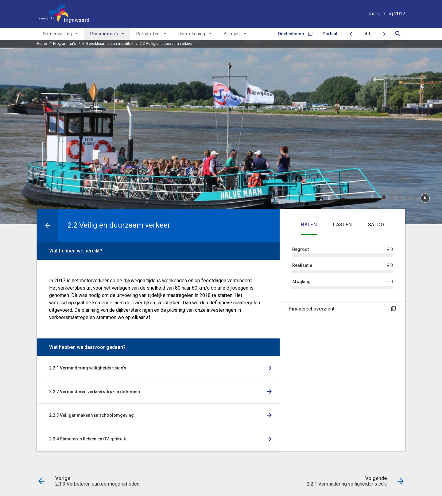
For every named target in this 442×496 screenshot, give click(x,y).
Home (42, 43)
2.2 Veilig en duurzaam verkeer (166, 43)
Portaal (330, 33)
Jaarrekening (191, 33)
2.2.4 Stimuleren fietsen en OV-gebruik (87, 438)
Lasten (342, 225)
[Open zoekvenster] (398, 34)
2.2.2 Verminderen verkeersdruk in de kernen (94, 391)
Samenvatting (57, 33)
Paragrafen (148, 33)
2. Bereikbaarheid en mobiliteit (108, 43)
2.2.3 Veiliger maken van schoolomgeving (91, 415)
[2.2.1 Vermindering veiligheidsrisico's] (384, 34)
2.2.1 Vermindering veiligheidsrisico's (87, 367)
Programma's (104, 33)
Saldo (376, 225)
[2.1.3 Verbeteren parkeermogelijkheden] (351, 34)
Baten (309, 225)
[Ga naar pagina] (367, 34)
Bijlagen (232, 33)
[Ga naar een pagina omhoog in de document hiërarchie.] (47, 225)
